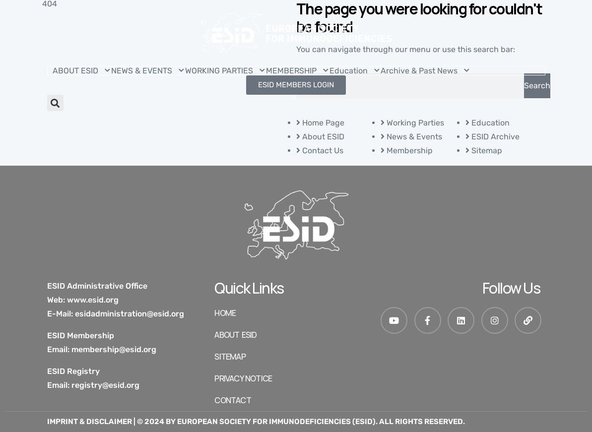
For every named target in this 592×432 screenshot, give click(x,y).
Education (355, 70)
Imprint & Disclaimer (89, 421)
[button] (55, 103)
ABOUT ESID (82, 70)
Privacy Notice (243, 378)
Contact (232, 400)
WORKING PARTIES (225, 70)
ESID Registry (73, 371)
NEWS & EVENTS (148, 70)
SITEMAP (229, 356)
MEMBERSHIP (297, 70)
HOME (225, 313)
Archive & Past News (425, 70)
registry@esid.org (105, 385)
